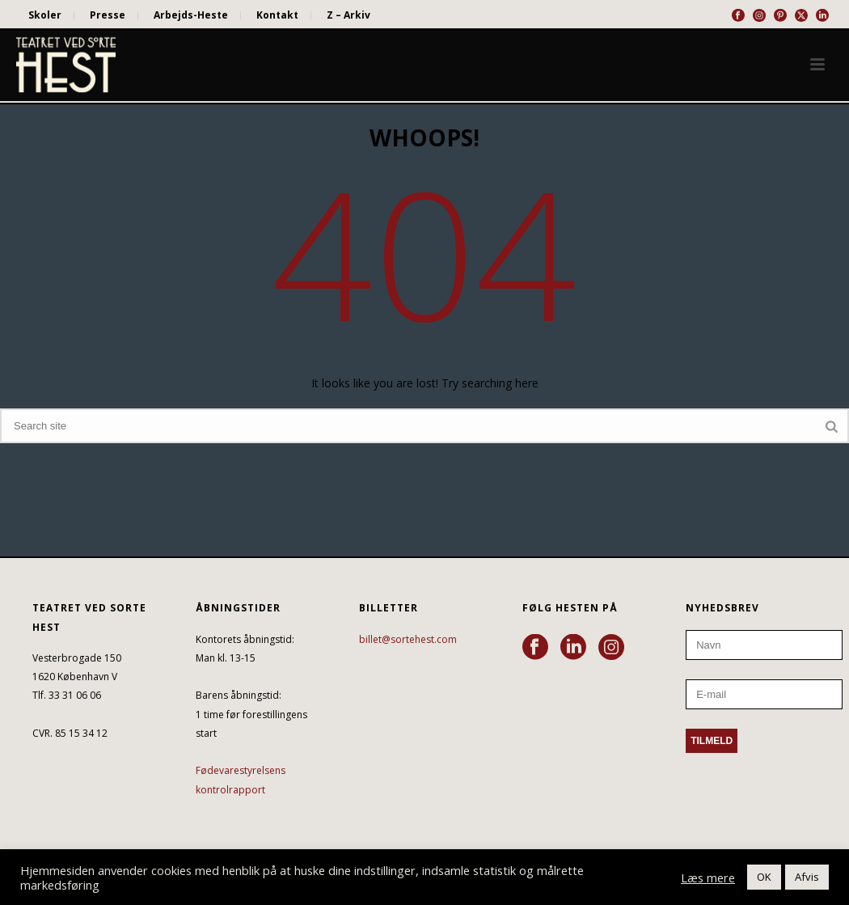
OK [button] (764, 876)
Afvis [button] (807, 876)
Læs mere (708, 877)
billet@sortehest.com (408, 639)
